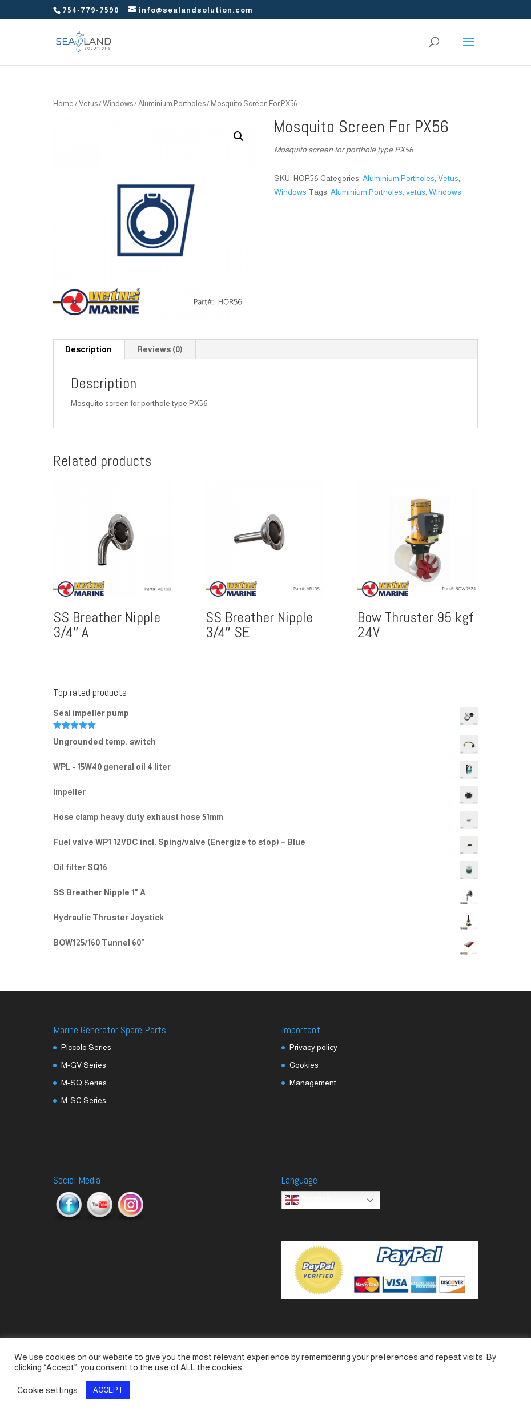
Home (63, 103)
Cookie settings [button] (47, 1390)
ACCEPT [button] (108, 1390)
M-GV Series (83, 1064)
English (308, 1200)
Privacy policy (313, 1047)
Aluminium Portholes (172, 103)
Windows (118, 103)
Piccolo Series (86, 1047)
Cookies (304, 1064)
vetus (415, 191)
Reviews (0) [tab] (160, 349)
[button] (238, 136)
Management (312, 1082)
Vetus (88, 103)
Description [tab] (88, 349)
